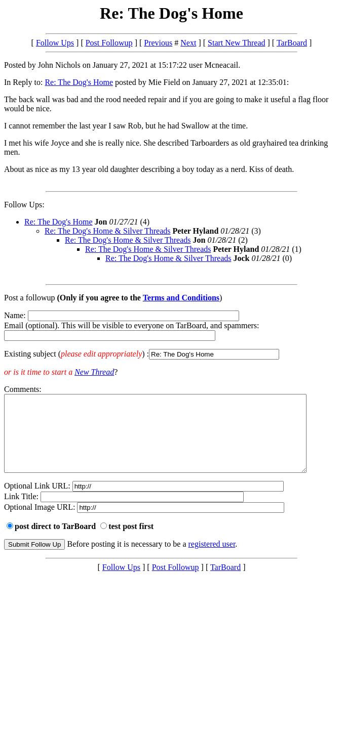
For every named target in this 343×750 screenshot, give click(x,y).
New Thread (94, 372)
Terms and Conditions (181, 297)
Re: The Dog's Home (79, 82)
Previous (158, 42)
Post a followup (29, 297)
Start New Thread (236, 42)
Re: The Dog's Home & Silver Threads (107, 231)
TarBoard (292, 42)
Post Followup (109, 42)
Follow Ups (55, 42)
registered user (212, 559)
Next (188, 42)
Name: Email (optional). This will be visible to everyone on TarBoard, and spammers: (171, 335)
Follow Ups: (24, 204)
